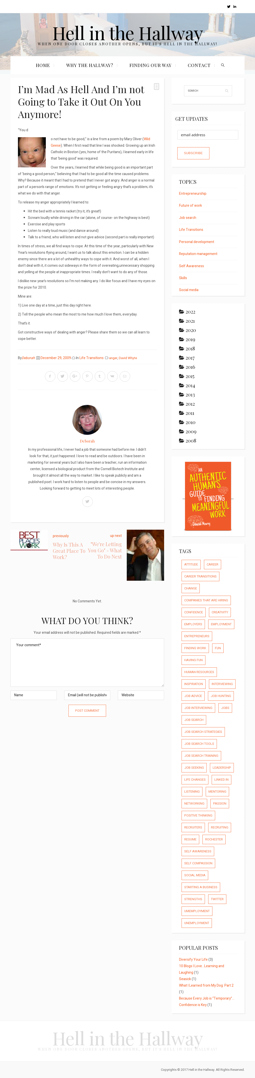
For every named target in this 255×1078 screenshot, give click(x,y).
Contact (199, 65)
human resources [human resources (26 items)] (199, 672)
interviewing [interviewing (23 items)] (222, 684)
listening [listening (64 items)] (192, 791)
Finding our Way (150, 65)
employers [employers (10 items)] (193, 624)
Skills (183, 278)
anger (113, 358)
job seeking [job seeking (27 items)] (194, 767)
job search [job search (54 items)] (193, 719)
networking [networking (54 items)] (194, 803)
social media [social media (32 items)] (194, 875)
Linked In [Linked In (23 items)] (221, 779)
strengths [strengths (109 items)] (193, 899)
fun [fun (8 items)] (218, 648)
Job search (187, 217)
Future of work (190, 205)
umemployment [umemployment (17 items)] (197, 911)
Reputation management (198, 253)
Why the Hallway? (89, 65)
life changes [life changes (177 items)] (195, 779)
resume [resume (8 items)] (190, 839)
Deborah (28, 358)
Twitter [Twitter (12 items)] (217, 899)
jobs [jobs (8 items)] (225, 707)
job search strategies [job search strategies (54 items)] (203, 731)
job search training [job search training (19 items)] (201, 755)
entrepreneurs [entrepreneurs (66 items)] (196, 636)
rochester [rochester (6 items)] (214, 839)
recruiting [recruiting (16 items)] (219, 827)
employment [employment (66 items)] (221, 624)
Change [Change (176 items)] (190, 588)
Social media (188, 290)
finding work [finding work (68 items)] (195, 648)
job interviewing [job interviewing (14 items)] (198, 707)
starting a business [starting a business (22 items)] (200, 887)
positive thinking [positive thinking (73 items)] (198, 815)
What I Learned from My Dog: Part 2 (206, 985)
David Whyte (128, 358)
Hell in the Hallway (127, 32)
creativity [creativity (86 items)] (220, 612)
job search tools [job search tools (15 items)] (199, 743)
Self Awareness (191, 266)
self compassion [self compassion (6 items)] (198, 863)
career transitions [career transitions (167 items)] (200, 576)
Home (43, 65)
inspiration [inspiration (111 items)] (193, 684)
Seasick (185, 979)
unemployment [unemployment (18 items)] (196, 923)
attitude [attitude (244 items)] (191, 564)
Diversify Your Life (193, 959)
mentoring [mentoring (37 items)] (217, 791)
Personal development (196, 242)
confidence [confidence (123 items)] (193, 612)
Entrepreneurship (192, 193)
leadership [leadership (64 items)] (222, 767)
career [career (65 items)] (212, 564)
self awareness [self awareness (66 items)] (197, 851)
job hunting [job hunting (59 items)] (221, 696)
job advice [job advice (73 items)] (193, 696)
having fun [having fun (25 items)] (193, 660)
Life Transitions (91, 358)
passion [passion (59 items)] (219, 803)
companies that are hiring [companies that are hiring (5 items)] (206, 600)
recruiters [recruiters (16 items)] (193, 827)
